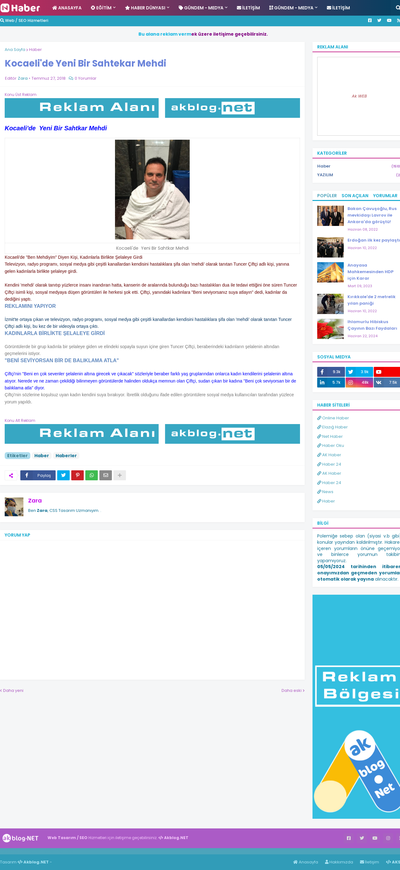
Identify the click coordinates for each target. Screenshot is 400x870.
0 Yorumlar (86, 78)
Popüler (327, 195)
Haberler (66, 455)
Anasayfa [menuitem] (67, 8)
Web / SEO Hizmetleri (24, 20)
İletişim (369, 862)
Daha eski (292, 690)
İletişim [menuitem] (248, 8)
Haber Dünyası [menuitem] (145, 8)
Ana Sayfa (15, 49)
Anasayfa (305, 862)
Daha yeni (13, 690)
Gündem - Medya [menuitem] (201, 8)
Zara (35, 500)
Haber (35, 49)
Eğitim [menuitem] (101, 8)
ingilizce (64, 851)
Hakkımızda (339, 862)
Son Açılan (355, 195)
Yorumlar (385, 195)
